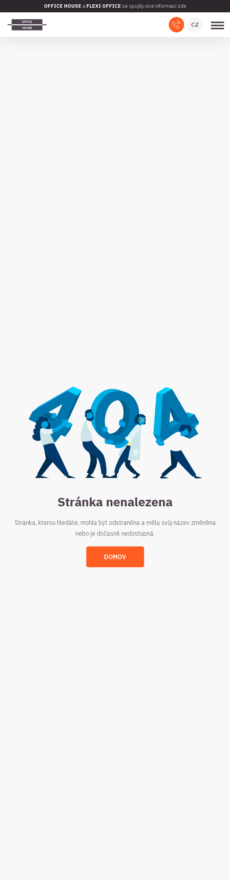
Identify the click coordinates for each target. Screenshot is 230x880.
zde (182, 6)
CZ (195, 24)
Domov (115, 557)
